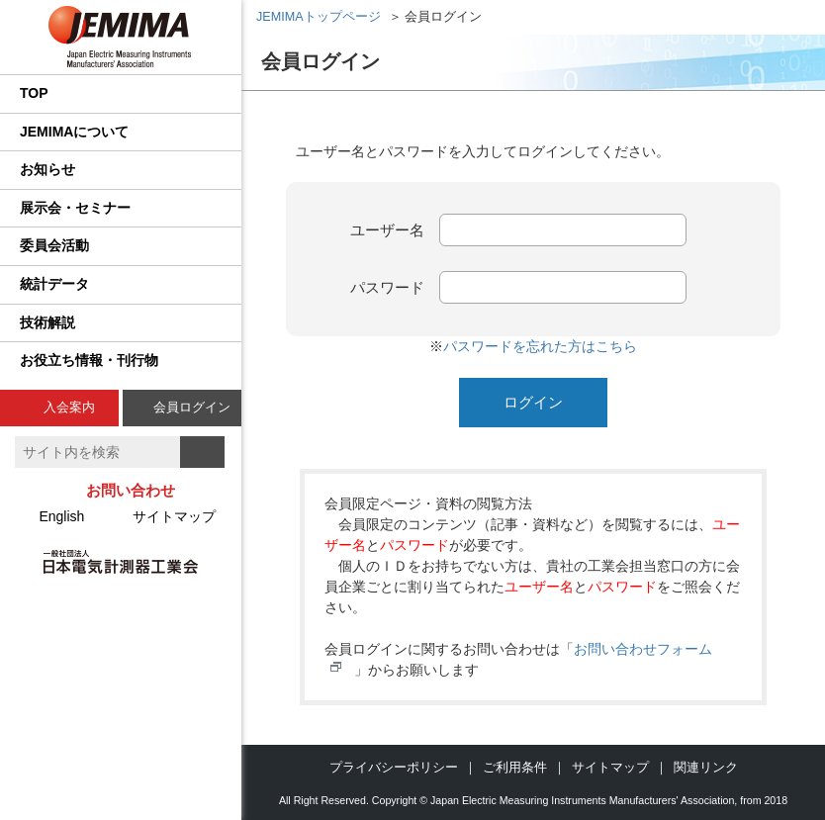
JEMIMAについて (74, 131)
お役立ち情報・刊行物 (89, 360)
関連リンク (706, 767)
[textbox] (97, 452)
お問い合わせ (130, 490)
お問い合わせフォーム (643, 649)
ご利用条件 (515, 767)
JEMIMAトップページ (318, 17)
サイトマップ (174, 516)
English (61, 516)
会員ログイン (191, 407)
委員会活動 (54, 245)
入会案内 (69, 407)
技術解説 (47, 322)
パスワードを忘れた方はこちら (540, 346)
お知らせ (47, 169)
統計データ (54, 284)
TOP (34, 93)
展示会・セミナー (75, 208)
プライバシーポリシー (393, 767)
